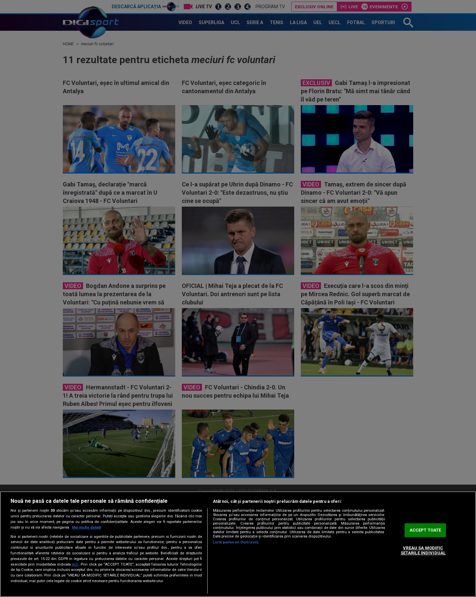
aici (75, 564)
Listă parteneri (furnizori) (235, 542)
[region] (238, 544)
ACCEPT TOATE (425, 530)
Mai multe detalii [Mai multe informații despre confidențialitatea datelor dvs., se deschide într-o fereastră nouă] (86, 527)
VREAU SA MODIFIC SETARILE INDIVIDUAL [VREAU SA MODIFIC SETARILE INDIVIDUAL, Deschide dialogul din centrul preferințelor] (423, 550)
